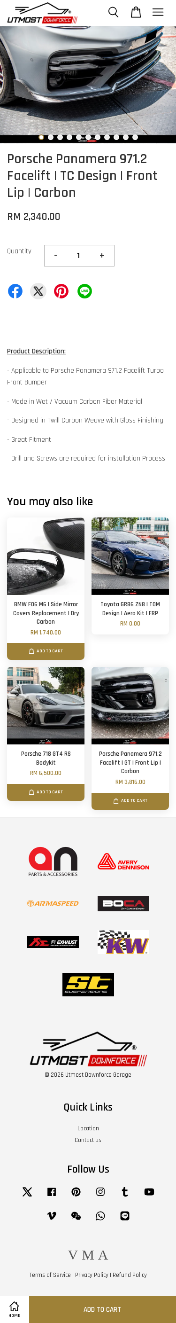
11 (135, 137)
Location (88, 1128)
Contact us (88, 1140)
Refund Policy (130, 1275)
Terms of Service (50, 1275)
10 (126, 137)
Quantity (19, 251)
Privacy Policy (91, 1275)
